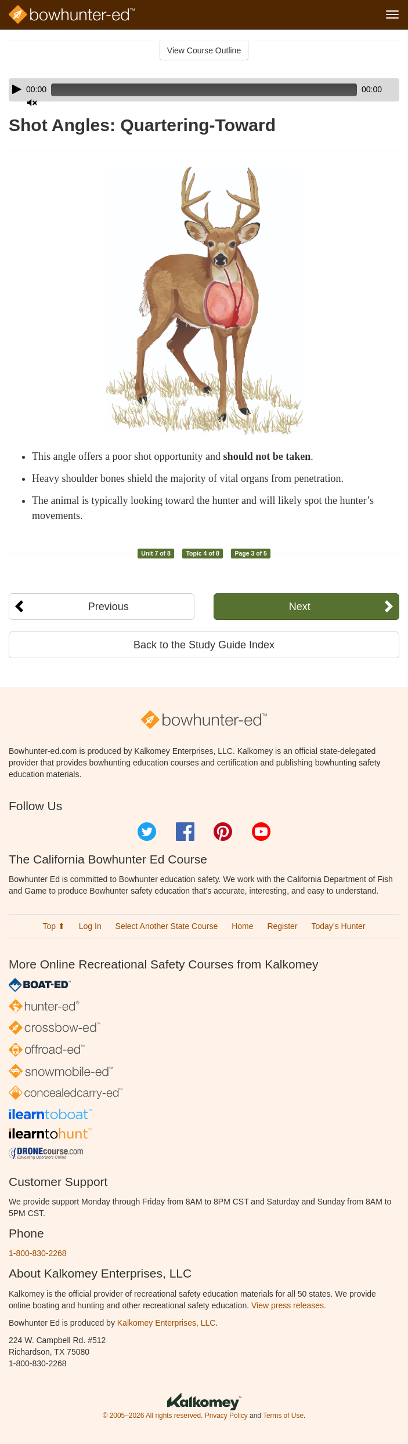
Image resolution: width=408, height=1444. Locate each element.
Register (282, 926)
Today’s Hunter (338, 926)
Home (242, 926)
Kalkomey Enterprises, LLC (166, 1322)
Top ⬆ (53, 926)
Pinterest (223, 831)
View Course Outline (204, 50)
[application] (204, 89)
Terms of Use (283, 1416)
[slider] (204, 90)
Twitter (147, 831)
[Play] (16, 89)
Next (299, 606)
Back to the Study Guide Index (204, 645)
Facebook (185, 831)
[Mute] (32, 102)
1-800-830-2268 (38, 1253)
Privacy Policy (226, 1416)
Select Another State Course (166, 926)
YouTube (261, 831)
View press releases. (288, 1305)
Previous (108, 606)
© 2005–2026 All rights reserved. (153, 1416)
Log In (90, 926)
